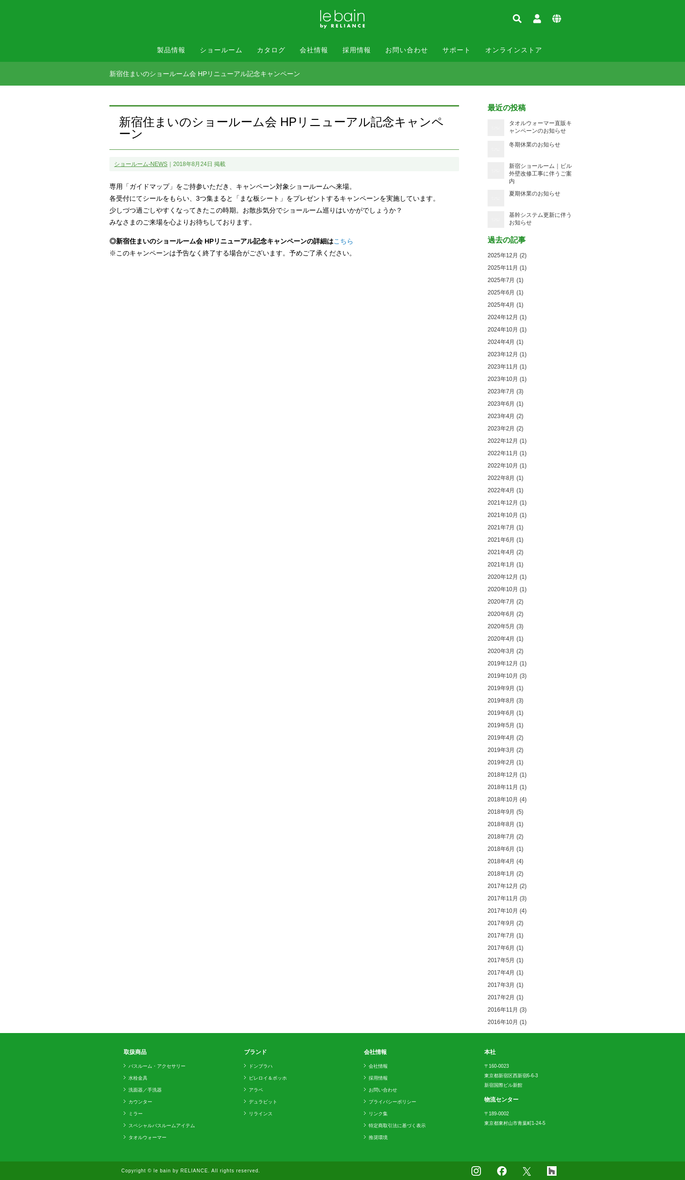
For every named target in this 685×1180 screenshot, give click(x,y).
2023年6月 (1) (505, 403)
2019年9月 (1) (505, 688)
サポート (456, 50)
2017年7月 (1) (505, 935)
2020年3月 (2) (505, 651)
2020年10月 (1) (507, 589)
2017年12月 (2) (507, 886)
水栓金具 (137, 1078)
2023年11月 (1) (507, 366)
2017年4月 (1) (505, 972)
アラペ (256, 1089)
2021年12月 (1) (507, 502)
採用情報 (356, 50)
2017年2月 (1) (505, 997)
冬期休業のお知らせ (534, 144)
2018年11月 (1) (507, 787)
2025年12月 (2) (507, 255)
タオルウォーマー (147, 1137)
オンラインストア (513, 50)
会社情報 (314, 50)
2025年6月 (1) (505, 292)
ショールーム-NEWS (140, 164)
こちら (343, 241)
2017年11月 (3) (507, 898)
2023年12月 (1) (507, 354)
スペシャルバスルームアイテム (161, 1125)
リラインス (261, 1113)
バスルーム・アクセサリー (157, 1066)
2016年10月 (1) (507, 1022)
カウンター (140, 1101)
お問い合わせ (406, 50)
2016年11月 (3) (507, 1009)
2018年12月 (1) (507, 774)
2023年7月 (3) (505, 391)
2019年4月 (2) (505, 737)
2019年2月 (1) (505, 762)
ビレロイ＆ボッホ (268, 1078)
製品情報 (171, 50)
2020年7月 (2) (505, 601)
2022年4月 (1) (505, 490)
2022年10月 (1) (507, 465)
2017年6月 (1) (505, 948)
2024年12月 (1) (507, 317)
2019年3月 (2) (505, 750)
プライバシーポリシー (392, 1101)
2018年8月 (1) (505, 824)
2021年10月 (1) (507, 515)
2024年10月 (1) (507, 329)
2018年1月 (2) (505, 873)
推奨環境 (378, 1137)
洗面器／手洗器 (145, 1089)
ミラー (135, 1113)
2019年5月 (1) (505, 725)
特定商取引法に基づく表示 (397, 1125)
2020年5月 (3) (505, 626)
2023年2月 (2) (505, 428)
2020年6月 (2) (505, 614)
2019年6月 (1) (505, 713)
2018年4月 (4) (505, 861)
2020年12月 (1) (507, 577)
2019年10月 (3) (507, 676)
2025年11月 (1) (507, 267)
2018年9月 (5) (505, 812)
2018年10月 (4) (507, 799)
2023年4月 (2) (505, 416)
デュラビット (263, 1101)
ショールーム (221, 50)
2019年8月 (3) (505, 700)
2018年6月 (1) (505, 849)
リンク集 (378, 1113)
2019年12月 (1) (507, 663)
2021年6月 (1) (505, 539)
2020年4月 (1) (505, 638)
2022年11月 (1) (507, 453)
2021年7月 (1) (505, 527)
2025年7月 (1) (505, 280)
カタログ (271, 50)
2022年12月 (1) (507, 441)
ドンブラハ (261, 1066)
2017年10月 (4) (507, 910)
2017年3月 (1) (505, 985)
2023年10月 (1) (507, 379)
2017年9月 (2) (505, 923)
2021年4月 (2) (505, 552)
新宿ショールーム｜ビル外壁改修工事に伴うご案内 (540, 174)
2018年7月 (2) (505, 836)
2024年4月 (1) (505, 342)
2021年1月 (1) (505, 564)
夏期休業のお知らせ (534, 193)
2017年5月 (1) (505, 960)
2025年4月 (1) (505, 305)
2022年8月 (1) (505, 478)
